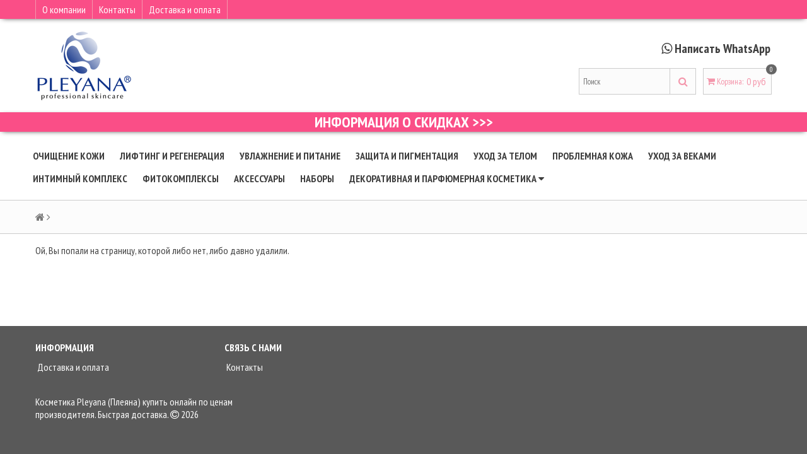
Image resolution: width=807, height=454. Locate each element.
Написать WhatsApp (722, 48)
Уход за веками (682, 155)
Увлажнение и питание (290, 155)
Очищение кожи (69, 155)
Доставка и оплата (185, 9)
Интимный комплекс (80, 178)
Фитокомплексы (180, 178)
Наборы (317, 178)
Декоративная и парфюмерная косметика (446, 178)
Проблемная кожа (592, 155)
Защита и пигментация (407, 155)
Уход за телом (505, 155)
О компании (64, 9)
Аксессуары (259, 178)
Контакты (117, 9)
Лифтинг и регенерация (172, 155)
